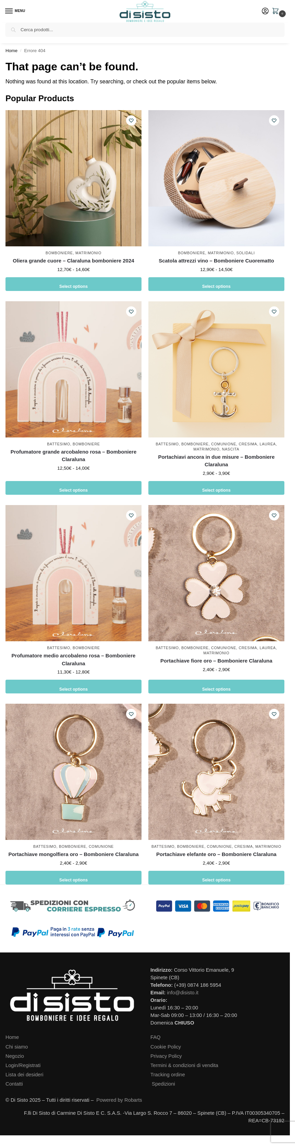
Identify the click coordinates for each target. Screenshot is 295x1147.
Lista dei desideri (24, 1074)
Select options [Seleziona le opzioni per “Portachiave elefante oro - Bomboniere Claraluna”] (216, 877)
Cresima (248, 444)
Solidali (245, 253)
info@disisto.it (182, 992)
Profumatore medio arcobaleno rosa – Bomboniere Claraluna (74, 659)
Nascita (230, 449)
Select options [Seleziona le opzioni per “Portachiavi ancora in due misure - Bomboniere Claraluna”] (216, 487)
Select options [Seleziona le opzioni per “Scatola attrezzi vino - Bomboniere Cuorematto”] (216, 283)
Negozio (14, 1056)
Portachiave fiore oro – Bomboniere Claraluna (216, 661)
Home (11, 50)
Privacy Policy (166, 1056)
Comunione (223, 444)
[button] (277, 12)
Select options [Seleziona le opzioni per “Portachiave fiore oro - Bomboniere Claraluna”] (216, 686)
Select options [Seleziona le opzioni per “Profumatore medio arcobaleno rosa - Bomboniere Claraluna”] (73, 686)
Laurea (268, 444)
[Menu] (15, 11)
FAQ (155, 1037)
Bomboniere (59, 253)
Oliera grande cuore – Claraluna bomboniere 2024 (73, 261)
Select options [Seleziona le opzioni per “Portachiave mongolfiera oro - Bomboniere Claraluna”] (73, 877)
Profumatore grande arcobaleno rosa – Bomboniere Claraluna (74, 456)
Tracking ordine (167, 1074)
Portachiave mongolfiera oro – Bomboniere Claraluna (73, 854)
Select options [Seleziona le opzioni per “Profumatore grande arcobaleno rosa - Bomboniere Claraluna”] (73, 487)
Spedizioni (163, 1084)
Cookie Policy (165, 1047)
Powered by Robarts (119, 1100)
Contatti (14, 1084)
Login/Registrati (22, 1065)
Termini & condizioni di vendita (184, 1065)
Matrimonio (88, 253)
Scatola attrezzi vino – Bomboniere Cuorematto (216, 261)
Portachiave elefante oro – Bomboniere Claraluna (216, 854)
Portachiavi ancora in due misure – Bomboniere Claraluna (216, 461)
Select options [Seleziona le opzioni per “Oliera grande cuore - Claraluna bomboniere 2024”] (73, 283)
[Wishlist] (131, 120)
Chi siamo (16, 1047)
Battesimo (58, 444)
